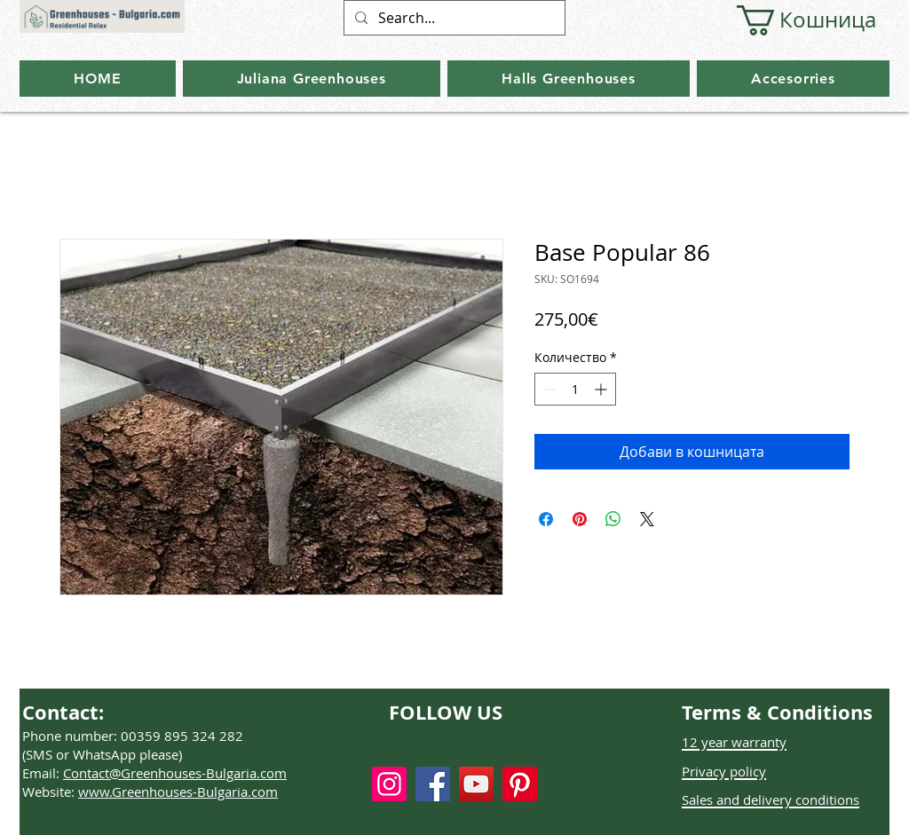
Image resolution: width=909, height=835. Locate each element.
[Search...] (452, 18)
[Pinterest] (519, 784)
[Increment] (602, 389)
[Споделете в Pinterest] (579, 519)
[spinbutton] (575, 389)
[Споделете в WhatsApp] (613, 519)
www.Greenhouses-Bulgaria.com (178, 791)
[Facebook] (432, 784)
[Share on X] (647, 519)
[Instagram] (389, 784)
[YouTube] (476, 784)
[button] (794, 20)
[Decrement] (548, 389)
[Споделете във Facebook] (546, 519)
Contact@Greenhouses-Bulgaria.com (175, 773)
